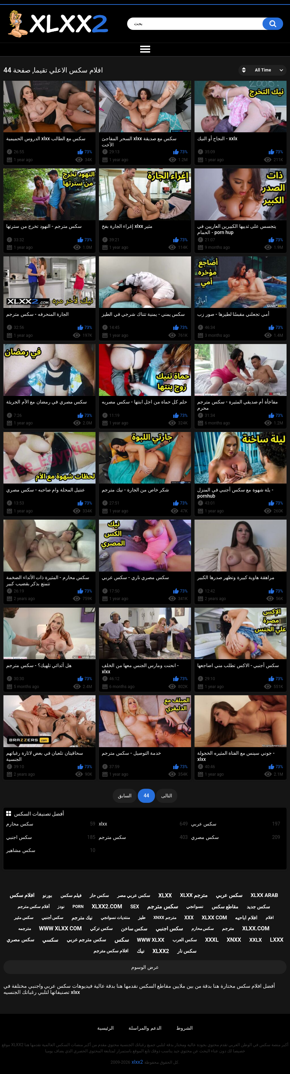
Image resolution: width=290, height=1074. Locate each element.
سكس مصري (235, 837)
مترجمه (24, 928)
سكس (121, 940)
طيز (141, 917)
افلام (270, 917)
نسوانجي (194, 906)
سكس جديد (258, 906)
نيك (140, 951)
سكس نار (187, 951)
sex (134, 906)
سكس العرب (184, 939)
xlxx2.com (107, 906)
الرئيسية (105, 1028)
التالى (166, 795)
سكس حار (99, 895)
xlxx (143, 824)
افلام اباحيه (246, 917)
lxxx (276, 940)
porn (77, 906)
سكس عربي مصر (133, 895)
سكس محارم (50, 824)
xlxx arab (264, 895)
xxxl (212, 940)
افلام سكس (22, 895)
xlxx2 (161, 951)
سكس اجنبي (50, 837)
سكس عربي (235, 824)
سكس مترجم (143, 837)
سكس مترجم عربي (86, 939)
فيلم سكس (70, 895)
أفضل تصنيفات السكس (39, 814)
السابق (125, 795)
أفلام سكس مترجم (33, 906)
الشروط (184, 1028)
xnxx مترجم (164, 917)
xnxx (234, 940)
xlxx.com (255, 928)
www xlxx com (60, 928)
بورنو (47, 895)
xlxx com (214, 918)
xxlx (255, 940)
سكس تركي (101, 928)
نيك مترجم (81, 917)
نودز (60, 906)
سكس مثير (23, 917)
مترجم (228, 928)
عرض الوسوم (144, 967)
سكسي (50, 940)
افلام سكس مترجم (111, 950)
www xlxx (150, 940)
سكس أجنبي (52, 917)
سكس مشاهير (50, 850)
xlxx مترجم (194, 895)
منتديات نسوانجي (115, 917)
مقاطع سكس (225, 906)
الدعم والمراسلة (145, 1028)
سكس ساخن (134, 928)
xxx (189, 917)
